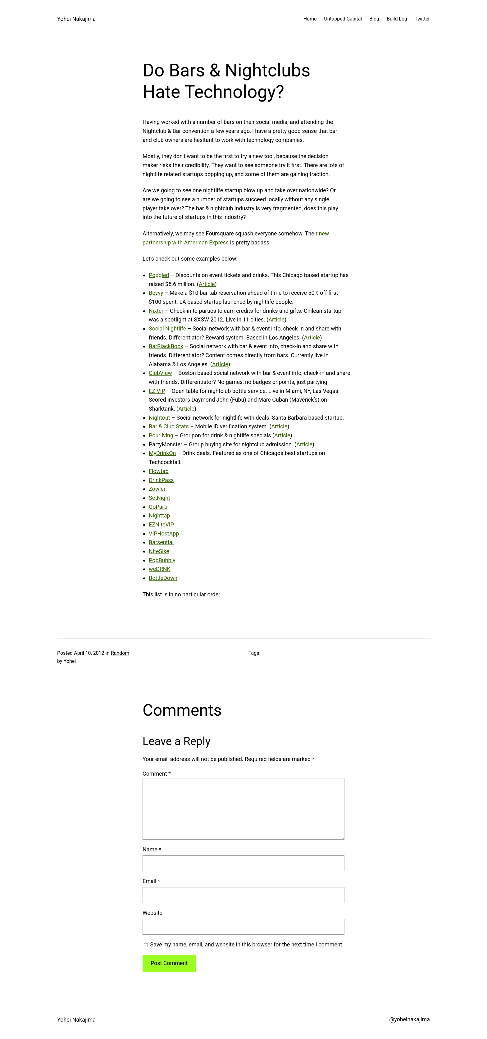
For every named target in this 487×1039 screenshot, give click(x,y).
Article (207, 284)
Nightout (159, 417)
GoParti (158, 507)
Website (152, 912)
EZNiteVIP (161, 524)
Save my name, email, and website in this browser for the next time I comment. (247, 944)
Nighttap (159, 515)
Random (120, 653)
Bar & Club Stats (169, 426)
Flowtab (159, 471)
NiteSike (159, 551)
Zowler (157, 488)
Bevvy (156, 292)
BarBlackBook (166, 346)
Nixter (156, 311)
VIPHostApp (164, 533)
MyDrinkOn (162, 453)
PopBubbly (162, 560)
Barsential (161, 542)
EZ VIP (157, 391)
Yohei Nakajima (76, 19)
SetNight (159, 497)
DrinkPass (161, 480)
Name (152, 849)
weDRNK (160, 569)
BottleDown (163, 578)
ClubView (160, 373)
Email (151, 881)
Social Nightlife (167, 328)
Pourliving (161, 435)
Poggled (159, 275)
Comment (157, 773)
